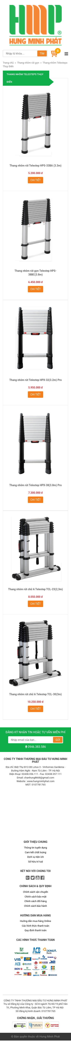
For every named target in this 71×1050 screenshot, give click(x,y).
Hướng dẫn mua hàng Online (35, 921)
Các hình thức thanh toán (35, 925)
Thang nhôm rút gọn (28, 62)
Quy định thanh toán (36, 930)
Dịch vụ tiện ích (35, 856)
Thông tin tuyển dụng (35, 847)
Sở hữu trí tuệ (35, 861)
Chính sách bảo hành (35, 905)
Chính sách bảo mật (35, 896)
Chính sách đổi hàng (35, 901)
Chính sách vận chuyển (35, 891)
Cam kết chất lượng (35, 852)
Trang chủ (8, 62)
